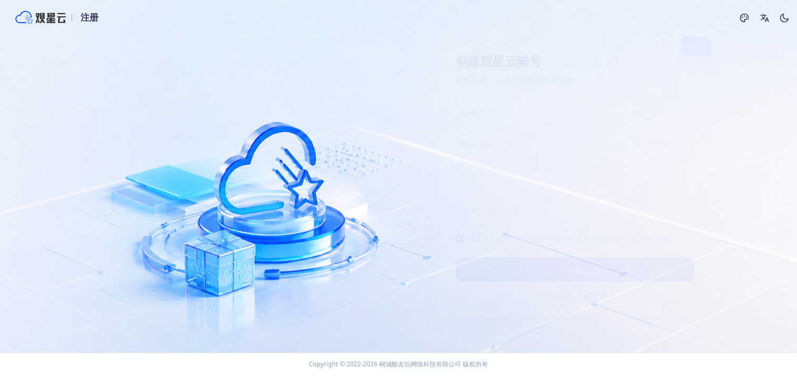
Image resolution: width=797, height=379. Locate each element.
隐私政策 (559, 238)
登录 (688, 46)
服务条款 (521, 238)
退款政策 (597, 238)
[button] (764, 17)
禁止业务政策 (641, 238)
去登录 (586, 296)
